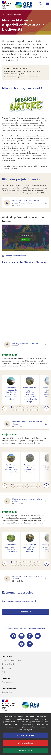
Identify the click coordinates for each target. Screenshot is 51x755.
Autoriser (25, 240)
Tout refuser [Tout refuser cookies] (25, 742)
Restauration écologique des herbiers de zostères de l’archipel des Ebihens (10, 393)
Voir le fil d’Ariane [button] (11, 14)
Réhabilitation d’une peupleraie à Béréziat (30, 468)
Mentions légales (25, 729)
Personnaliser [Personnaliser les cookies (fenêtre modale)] (25, 750)
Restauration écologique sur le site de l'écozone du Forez (11, 549)
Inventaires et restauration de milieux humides (30, 548)
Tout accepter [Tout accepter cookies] (25, 735)
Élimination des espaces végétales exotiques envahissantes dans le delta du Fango (30, 394)
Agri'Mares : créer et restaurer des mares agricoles (11, 468)
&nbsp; (25, 298)
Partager (25, 611)
